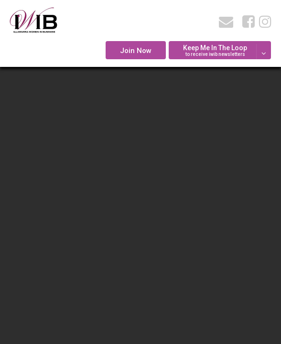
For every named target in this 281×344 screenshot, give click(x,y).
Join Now (135, 50)
